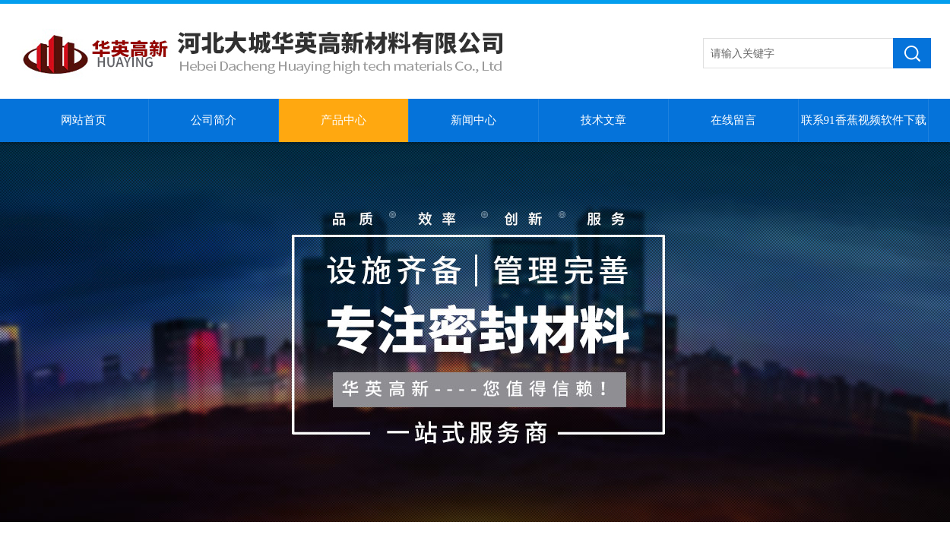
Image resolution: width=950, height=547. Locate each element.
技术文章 (603, 120)
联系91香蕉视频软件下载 (863, 120)
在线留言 (733, 120)
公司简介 (213, 120)
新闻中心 (473, 120)
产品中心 (343, 120)
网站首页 (83, 120)
